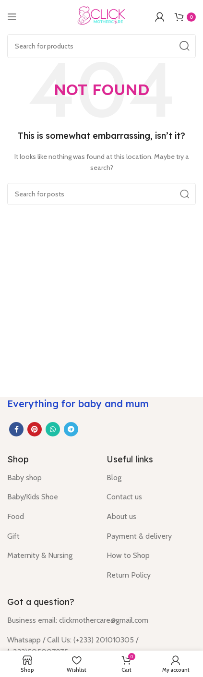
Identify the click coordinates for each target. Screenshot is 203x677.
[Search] (101, 46)
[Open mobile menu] (12, 16)
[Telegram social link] (71, 429)
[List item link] (49, 477)
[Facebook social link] (16, 429)
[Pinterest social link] (34, 429)
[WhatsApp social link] (53, 429)
